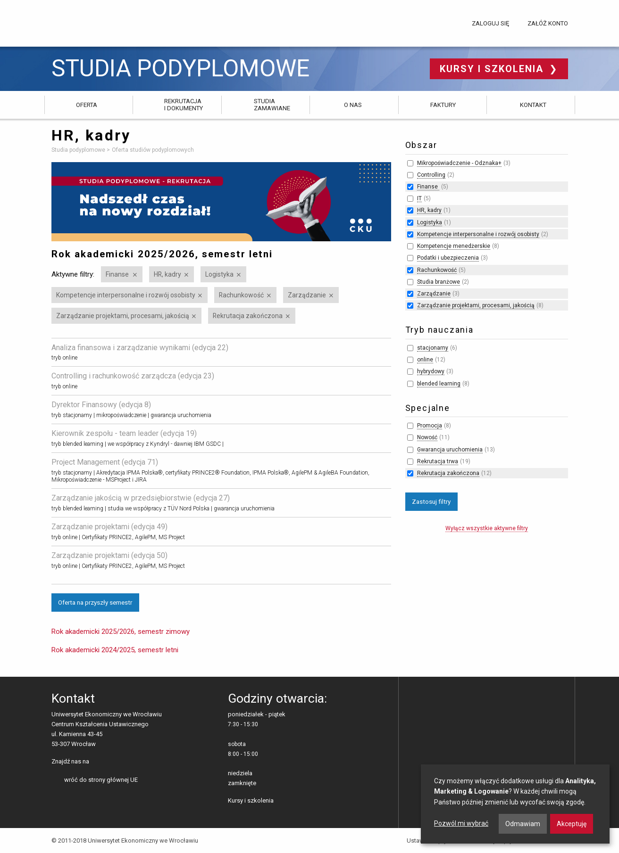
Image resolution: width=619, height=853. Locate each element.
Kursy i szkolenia (493, 68)
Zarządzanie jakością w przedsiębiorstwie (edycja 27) (140, 497)
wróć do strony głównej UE (101, 779)
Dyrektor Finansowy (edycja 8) (101, 404)
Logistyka (219, 274)
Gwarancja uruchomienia (450, 449)
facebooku (97, 762)
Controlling (431, 175)
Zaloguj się (490, 23)
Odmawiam (522, 824)
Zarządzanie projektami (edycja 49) (109, 526)
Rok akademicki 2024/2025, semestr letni (114, 650)
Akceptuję (571, 824)
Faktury (443, 104)
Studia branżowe (438, 282)
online (425, 359)
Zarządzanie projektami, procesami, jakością (122, 316)
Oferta (86, 104)
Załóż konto (547, 23)
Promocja (429, 425)
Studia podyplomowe (180, 69)
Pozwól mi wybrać (461, 823)
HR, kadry (167, 274)
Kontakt (533, 104)
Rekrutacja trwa (437, 461)
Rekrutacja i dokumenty (183, 104)
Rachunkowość (241, 295)
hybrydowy (430, 371)
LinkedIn (112, 762)
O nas (353, 104)
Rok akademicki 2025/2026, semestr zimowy (120, 631)
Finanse (118, 274)
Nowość (427, 437)
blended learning (438, 383)
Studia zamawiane (272, 104)
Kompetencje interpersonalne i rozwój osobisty (125, 295)
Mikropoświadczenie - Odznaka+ (459, 163)
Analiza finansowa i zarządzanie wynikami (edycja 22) (139, 347)
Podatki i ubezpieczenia (448, 257)
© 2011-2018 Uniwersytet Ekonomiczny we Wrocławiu (124, 840)
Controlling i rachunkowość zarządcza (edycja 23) (132, 375)
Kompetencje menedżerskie (453, 246)
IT (419, 198)
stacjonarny (432, 347)
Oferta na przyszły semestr (95, 602)
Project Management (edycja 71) (104, 462)
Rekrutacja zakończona (248, 316)
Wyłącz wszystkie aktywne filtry (486, 528)
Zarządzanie (307, 295)
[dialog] (515, 804)
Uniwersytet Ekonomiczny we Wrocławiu (98, 21)
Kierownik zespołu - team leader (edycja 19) (124, 433)
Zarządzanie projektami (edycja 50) (109, 555)
